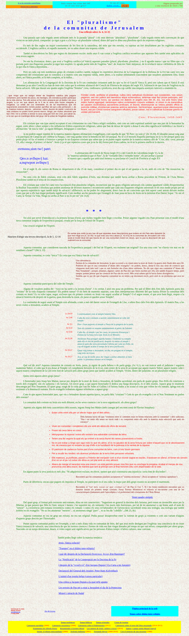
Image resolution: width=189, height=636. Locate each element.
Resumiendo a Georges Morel (72, 628)
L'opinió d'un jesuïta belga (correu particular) (80, 576)
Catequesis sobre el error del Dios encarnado (134, 625)
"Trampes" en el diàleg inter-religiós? (77, 548)
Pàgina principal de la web (144, 608)
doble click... (118, 6)
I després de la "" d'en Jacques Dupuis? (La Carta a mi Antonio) (94, 565)
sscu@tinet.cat (15, 612)
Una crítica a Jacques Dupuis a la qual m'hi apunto (83, 582)
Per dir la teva (50, 611)
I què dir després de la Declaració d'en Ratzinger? (92, 554)
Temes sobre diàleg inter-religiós (145, 614)
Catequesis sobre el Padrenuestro (91, 625)
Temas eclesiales (102, 622)
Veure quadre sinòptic (142, 497)
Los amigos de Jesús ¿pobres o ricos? (102, 628)
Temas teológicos (68, 622)
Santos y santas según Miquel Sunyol (141, 628)
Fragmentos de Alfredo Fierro (45, 628)
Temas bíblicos (86, 622)
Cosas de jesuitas (121, 622)
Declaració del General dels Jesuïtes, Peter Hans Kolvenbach (88, 570)
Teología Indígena (77, 631)
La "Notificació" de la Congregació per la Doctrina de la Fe (87, 559)
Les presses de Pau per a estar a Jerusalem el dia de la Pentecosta (90, 587)
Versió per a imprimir (29, 6)
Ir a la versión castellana (29, 3)
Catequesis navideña (35, 625)
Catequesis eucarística (61, 625)
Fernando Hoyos (100, 631)
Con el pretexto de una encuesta (133, 631)
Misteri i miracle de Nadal (71, 593)
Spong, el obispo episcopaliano (49, 631)
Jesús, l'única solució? (69, 542)
